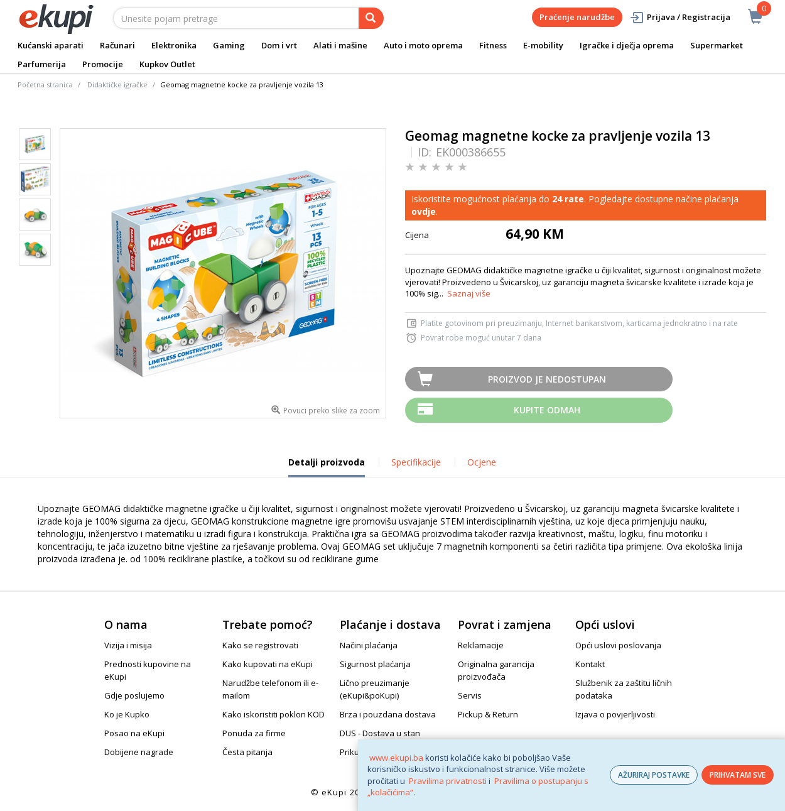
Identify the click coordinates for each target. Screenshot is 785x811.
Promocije (102, 64)
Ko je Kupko (126, 714)
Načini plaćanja (369, 645)
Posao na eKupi (134, 733)
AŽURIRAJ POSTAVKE (654, 775)
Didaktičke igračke (117, 84)
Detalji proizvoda (326, 466)
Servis (470, 695)
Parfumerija (42, 64)
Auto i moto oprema (423, 45)
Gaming (229, 45)
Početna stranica (45, 84)
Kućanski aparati (51, 45)
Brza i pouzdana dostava (388, 714)
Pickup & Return (488, 714)
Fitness (493, 45)
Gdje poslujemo (134, 695)
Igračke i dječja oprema (627, 45)
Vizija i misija (128, 645)
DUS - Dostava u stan (380, 733)
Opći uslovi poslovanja (618, 645)
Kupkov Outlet (167, 64)
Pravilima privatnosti (448, 781)
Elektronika (174, 45)
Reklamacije (481, 645)
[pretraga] (371, 18)
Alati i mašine (340, 45)
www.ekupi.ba (396, 757)
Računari (117, 45)
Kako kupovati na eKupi (267, 664)
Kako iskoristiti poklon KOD (273, 714)
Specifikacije (416, 462)
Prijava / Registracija (679, 17)
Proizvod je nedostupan (547, 379)
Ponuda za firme (254, 733)
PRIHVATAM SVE (738, 775)
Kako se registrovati (260, 645)
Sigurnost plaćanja (375, 664)
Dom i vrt (279, 45)
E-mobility (543, 45)
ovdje (423, 211)
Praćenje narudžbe (577, 17)
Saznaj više (468, 293)
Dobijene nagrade (138, 752)
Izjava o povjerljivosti (615, 714)
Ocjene (481, 462)
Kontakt (590, 664)
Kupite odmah (547, 410)
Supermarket (716, 45)
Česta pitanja (247, 752)
